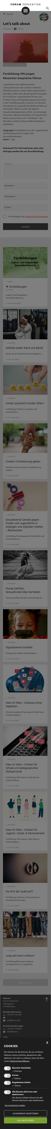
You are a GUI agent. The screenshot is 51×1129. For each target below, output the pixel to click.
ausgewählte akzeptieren (25, 1113)
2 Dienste (17, 1071)
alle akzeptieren (25, 1120)
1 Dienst (16, 1078)
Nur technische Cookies (15, 1105)
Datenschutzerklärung (19, 1061)
